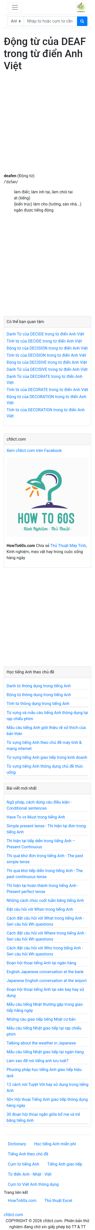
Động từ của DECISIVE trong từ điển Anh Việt (47, 362)
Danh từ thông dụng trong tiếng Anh (39, 686)
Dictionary (17, 1144)
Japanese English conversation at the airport (47, 980)
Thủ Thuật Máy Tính (68, 545)
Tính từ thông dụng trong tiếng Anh (38, 703)
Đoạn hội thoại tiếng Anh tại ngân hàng (41, 963)
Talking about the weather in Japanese (41, 1043)
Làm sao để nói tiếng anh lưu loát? (37, 1060)
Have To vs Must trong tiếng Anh (36, 817)
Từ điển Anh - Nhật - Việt (29, 1174)
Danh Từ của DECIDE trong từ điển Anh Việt (45, 334)
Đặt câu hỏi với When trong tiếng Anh (40, 909)
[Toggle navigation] (15, 7)
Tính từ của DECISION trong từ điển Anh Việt (46, 355)
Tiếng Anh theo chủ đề (28, 1154)
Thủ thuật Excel (58, 1200)
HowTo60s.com (22, 1200)
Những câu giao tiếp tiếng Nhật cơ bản (41, 1019)
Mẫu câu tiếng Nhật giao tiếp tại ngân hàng (45, 1052)
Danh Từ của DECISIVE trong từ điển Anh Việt (47, 369)
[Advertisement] (47, 125)
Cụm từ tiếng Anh (23, 1164)
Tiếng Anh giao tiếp (64, 1164)
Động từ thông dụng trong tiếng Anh (39, 694)
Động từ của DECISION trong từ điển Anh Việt (47, 348)
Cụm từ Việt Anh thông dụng (33, 1184)
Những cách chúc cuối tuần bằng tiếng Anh (45, 900)
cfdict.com (13, 1214)
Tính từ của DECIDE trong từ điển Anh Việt (44, 341)
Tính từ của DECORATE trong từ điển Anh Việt (47, 389)
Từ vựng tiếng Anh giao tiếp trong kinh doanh (47, 757)
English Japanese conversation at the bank (45, 971)
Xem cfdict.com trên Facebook (34, 450)
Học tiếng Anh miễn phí (55, 1144)
